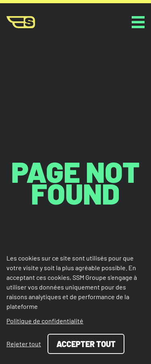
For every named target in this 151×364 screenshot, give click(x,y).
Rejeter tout (23, 343)
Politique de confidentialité (44, 321)
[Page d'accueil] (20, 22)
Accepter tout (86, 344)
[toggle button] (138, 22)
